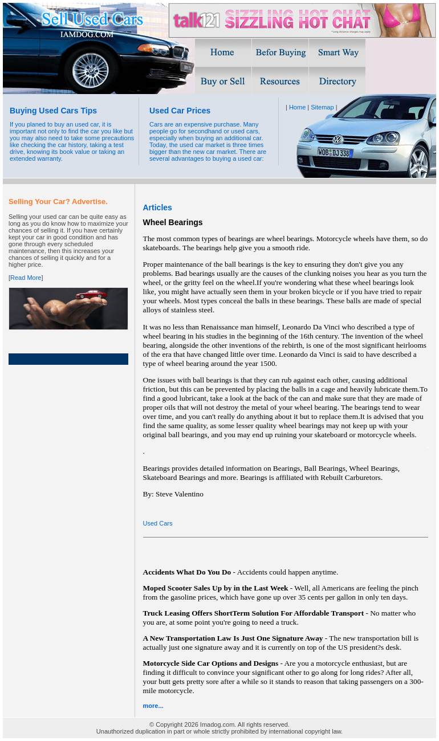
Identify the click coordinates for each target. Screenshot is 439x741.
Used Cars (158, 523)
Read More (25, 277)
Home (297, 107)
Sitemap (322, 107)
